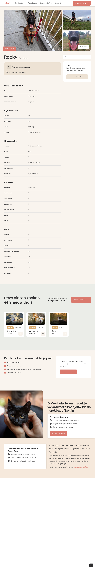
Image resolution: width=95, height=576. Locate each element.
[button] (39, 3)
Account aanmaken (81, 3)
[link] (33, 3)
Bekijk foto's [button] (83, 47)
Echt (53, 333)
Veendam (9, 333)
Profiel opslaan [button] (77, 57)
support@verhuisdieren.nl (82, 467)
